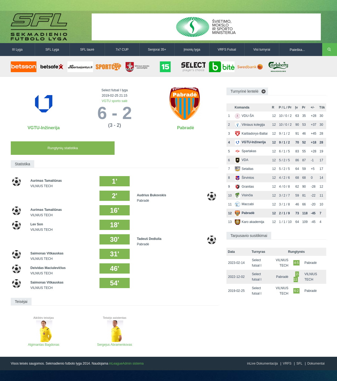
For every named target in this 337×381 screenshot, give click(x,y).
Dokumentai (316, 363)
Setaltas (244, 169)
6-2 (296, 291)
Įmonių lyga (192, 49)
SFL (299, 363)
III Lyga (17, 49)
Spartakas (245, 151)
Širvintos (244, 178)
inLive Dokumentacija (262, 363)
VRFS (287, 363)
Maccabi (244, 204)
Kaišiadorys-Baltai (251, 133)
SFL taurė (87, 49)
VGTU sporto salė (114, 101)
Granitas (244, 186)
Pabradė (185, 127)
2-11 (296, 276)
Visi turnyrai (261, 49)
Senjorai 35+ (157, 49)
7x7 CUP (122, 49)
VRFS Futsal (227, 49)
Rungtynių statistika (62, 148)
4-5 (296, 263)
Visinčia (244, 195)
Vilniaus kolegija (250, 125)
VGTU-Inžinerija (43, 127)
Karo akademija (249, 222)
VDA (241, 160)
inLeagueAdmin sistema (126, 363)
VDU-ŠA (244, 116)
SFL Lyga (52, 49)
